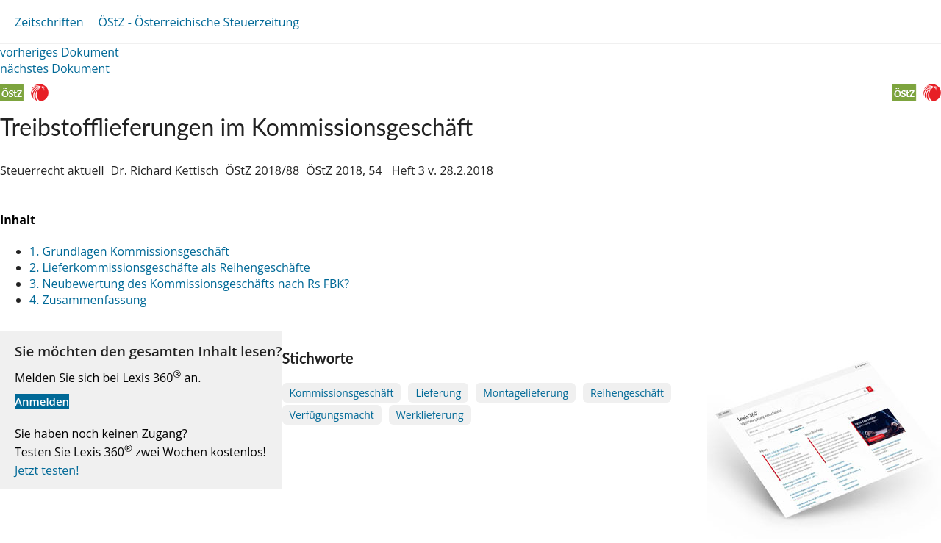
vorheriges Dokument (59, 52)
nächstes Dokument (55, 68)
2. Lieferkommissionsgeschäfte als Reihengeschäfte (169, 267)
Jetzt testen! (47, 470)
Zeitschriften (49, 22)
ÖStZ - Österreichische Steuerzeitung (198, 22)
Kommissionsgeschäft (342, 393)
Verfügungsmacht (332, 415)
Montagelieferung (525, 393)
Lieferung (438, 393)
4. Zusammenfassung (87, 300)
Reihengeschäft (627, 393)
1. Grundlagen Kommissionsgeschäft (129, 251)
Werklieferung (430, 415)
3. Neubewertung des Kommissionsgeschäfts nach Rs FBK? (189, 284)
